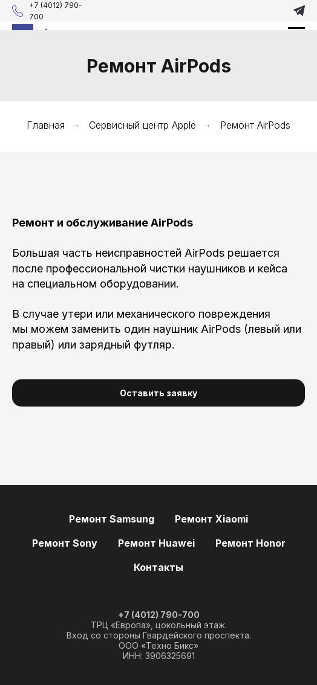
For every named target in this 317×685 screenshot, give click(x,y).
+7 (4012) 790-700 (159, 614)
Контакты (158, 567)
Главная (46, 125)
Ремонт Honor (250, 543)
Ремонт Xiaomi (211, 519)
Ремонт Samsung (111, 519)
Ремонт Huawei (156, 543)
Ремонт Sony (64, 543)
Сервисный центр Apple (142, 125)
